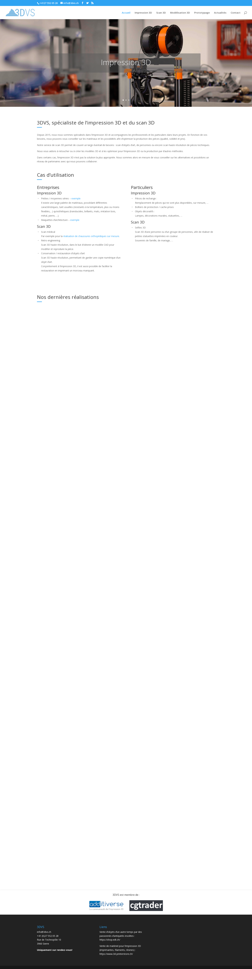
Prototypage (202, 12)
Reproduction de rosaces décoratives (58, 543)
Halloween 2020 (51, 641)
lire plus (44, 395)
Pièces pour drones (179, 766)
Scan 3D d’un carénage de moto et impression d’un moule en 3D (125, 348)
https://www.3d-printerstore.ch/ (116, 953)
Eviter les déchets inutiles (184, 470)
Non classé (125, 425)
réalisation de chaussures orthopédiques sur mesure (91, 236)
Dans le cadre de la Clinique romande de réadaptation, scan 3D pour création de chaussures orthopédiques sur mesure (63, 722)
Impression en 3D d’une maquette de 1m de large (58, 348)
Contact (235, 12)
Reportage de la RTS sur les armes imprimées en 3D (185, 567)
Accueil (126, 12)
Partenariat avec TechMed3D (186, 369)
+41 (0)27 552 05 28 (47, 935)
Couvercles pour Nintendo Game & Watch (121, 814)
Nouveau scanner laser (56, 450)
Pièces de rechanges (180, 312)
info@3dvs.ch (44, 931)
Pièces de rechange (116, 516)
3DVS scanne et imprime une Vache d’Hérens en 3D (60, 820)
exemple (76, 198)
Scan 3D (161, 12)
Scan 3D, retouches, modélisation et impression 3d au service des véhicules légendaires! (124, 415)
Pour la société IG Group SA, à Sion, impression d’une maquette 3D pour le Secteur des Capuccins (124, 723)
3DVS (59, 454)
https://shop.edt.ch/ (110, 939)
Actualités (220, 12)
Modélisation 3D (180, 12)
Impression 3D (143, 12)
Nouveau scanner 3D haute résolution (122, 617)
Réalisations (51, 358)
